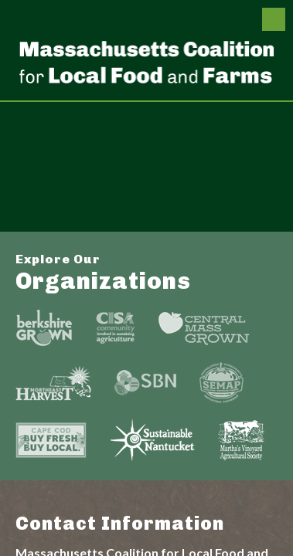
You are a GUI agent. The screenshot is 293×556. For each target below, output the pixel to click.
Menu (273, 19)
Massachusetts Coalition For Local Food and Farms (146, 62)
